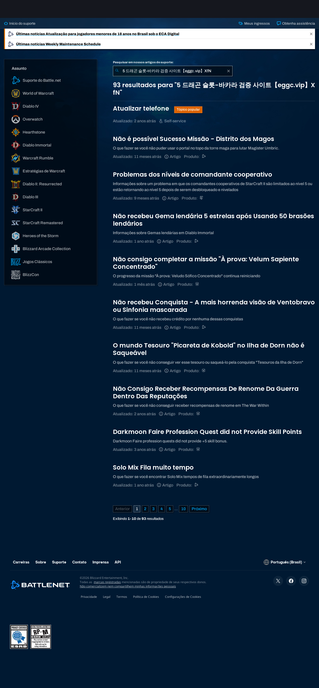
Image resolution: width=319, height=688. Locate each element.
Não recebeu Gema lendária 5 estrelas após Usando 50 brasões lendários (213, 220)
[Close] (311, 34)
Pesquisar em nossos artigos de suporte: (143, 62)
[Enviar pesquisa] (117, 71)
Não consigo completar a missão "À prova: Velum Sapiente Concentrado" (206, 263)
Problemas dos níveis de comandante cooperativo (192, 174)
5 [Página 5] (170, 509)
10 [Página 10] (183, 509)
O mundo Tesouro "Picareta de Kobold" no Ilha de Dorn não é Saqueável (208, 349)
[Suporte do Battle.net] (204, 156)
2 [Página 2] (145, 509)
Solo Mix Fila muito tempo (153, 467)
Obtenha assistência (296, 23)
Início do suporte (19, 23)
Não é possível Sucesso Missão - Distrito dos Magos (193, 139)
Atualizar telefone (141, 108)
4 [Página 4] (161, 509)
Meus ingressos (254, 23)
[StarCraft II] (201, 198)
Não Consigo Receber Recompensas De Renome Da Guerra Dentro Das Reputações (206, 392)
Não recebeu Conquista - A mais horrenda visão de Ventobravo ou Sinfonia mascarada (214, 306)
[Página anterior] (122, 508)
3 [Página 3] (153, 509)
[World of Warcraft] (197, 284)
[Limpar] (229, 71)
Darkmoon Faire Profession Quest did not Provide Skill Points (207, 431)
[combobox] (173, 71)
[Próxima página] (199, 508)
